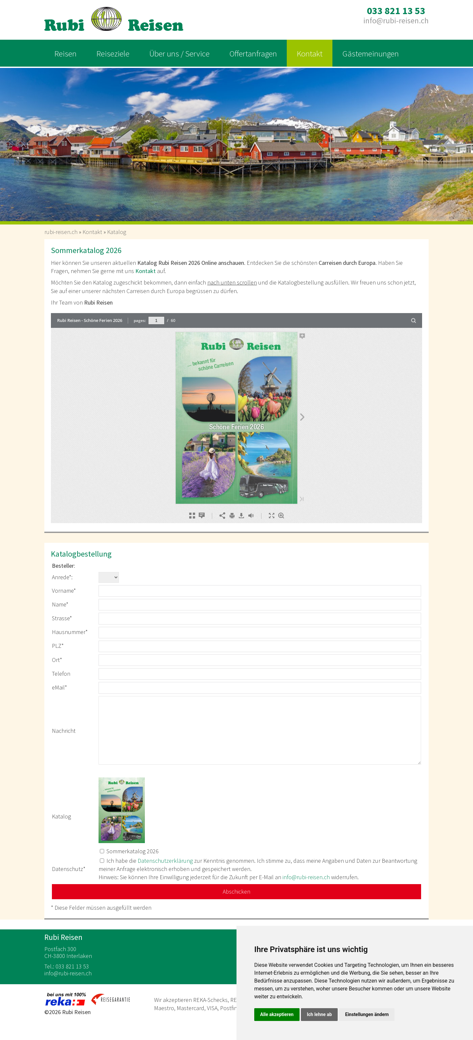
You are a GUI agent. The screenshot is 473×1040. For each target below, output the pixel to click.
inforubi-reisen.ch (396, 20)
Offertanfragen (253, 53)
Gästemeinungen (370, 53)
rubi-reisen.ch (61, 232)
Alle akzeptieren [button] (277, 1014)
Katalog (116, 232)
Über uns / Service (179, 53)
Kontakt (310, 53)
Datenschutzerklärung (165, 860)
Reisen (65, 53)
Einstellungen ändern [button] (367, 1014)
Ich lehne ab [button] (319, 1014)
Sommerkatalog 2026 (132, 851)
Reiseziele (112, 53)
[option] (236, 142)
